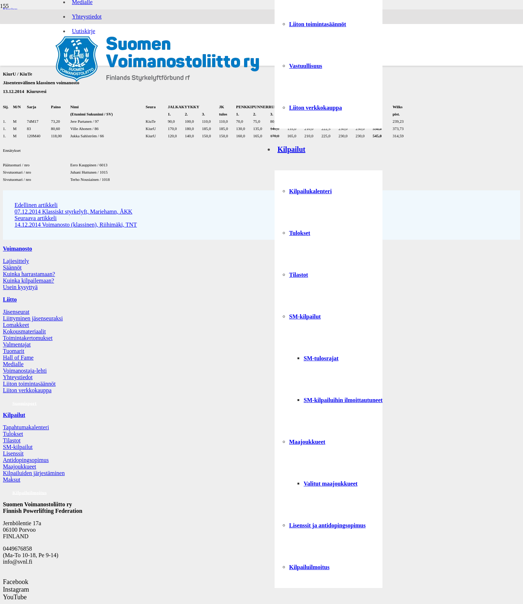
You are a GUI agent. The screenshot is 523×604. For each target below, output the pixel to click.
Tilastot (11, 440)
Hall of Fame (18, 357)
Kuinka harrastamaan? (29, 274)
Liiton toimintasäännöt (29, 384)
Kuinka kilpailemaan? (28, 280)
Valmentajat (17, 344)
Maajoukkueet (19, 466)
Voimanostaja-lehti (25, 371)
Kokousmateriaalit (24, 331)
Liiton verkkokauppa (27, 390)
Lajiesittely (16, 261)
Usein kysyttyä (20, 287)
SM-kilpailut (18, 447)
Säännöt (12, 267)
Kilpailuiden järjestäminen (34, 473)
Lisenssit (13, 453)
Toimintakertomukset (28, 338)
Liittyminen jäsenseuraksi (33, 318)
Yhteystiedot (18, 377)
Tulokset (13, 434)
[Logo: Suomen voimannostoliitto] (157, 81)
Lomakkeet (16, 325)
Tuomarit (13, 351)
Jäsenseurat (16, 312)
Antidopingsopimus (26, 460)
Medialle (13, 364)
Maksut (11, 480)
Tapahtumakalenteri (26, 427)
